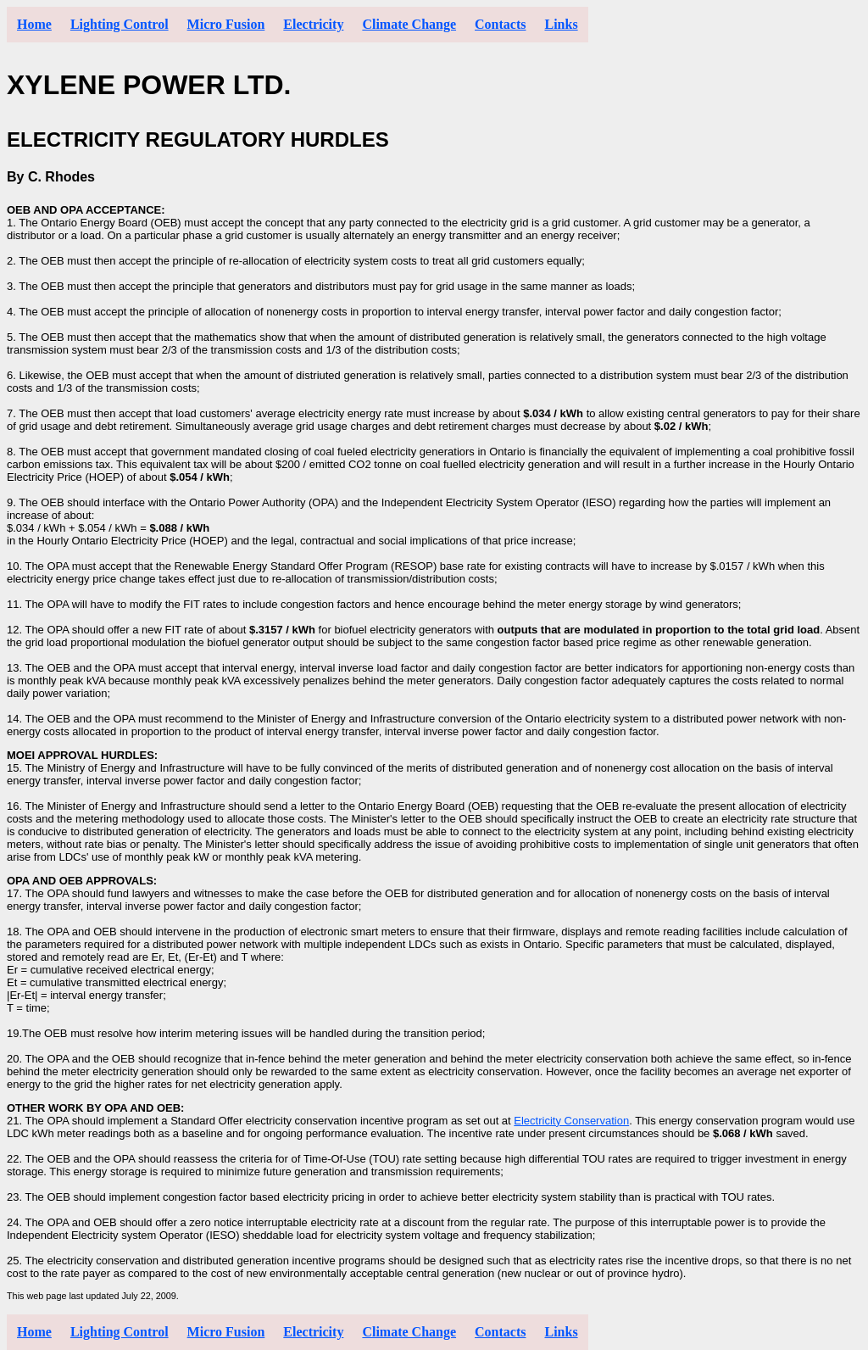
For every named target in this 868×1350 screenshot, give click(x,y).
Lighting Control (119, 24)
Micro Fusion (226, 24)
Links (560, 24)
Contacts (500, 24)
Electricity (313, 24)
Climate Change (409, 24)
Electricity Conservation (571, 1120)
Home (34, 24)
